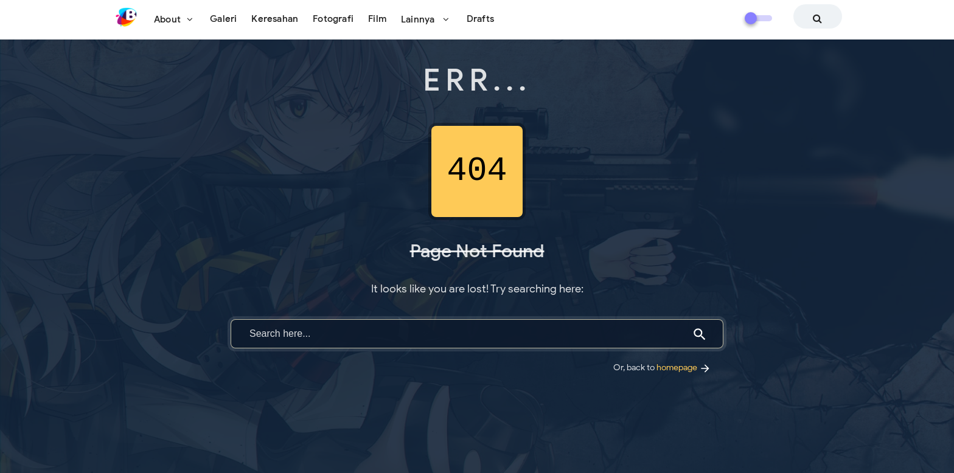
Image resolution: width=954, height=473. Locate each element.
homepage (683, 367)
